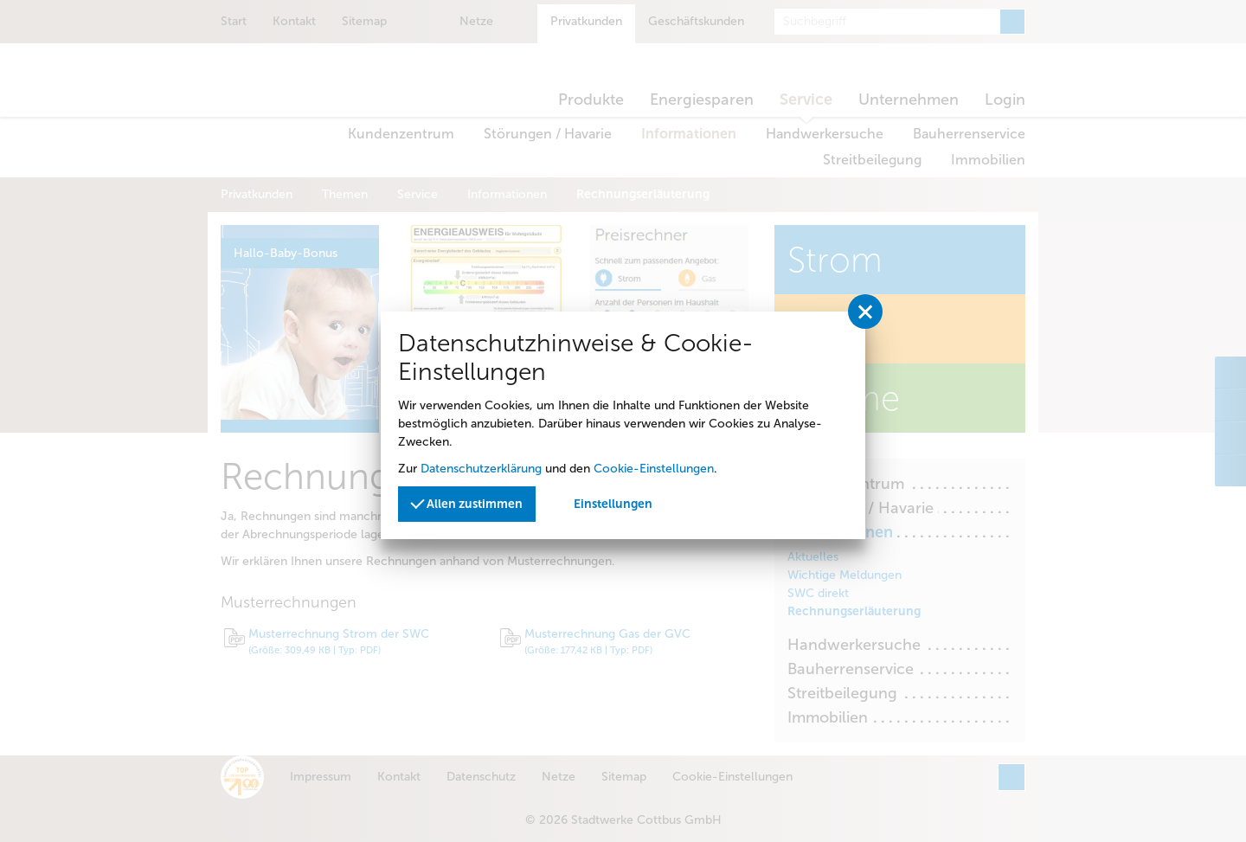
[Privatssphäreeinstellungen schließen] (865, 311)
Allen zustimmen (466, 503)
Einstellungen (613, 504)
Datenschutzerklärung (481, 468)
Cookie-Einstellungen (654, 468)
